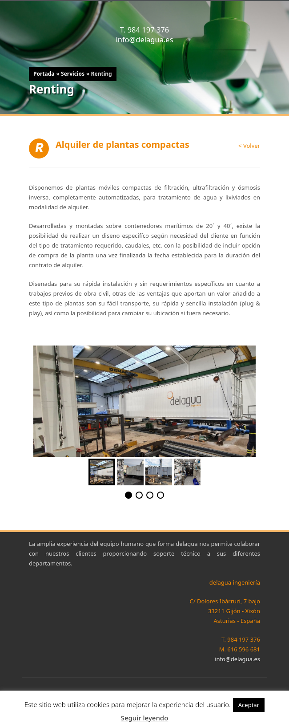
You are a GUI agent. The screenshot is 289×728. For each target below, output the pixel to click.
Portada (43, 73)
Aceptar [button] (248, 705)
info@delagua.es (144, 39)
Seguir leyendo (145, 717)
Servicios (72, 73)
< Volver (249, 146)
